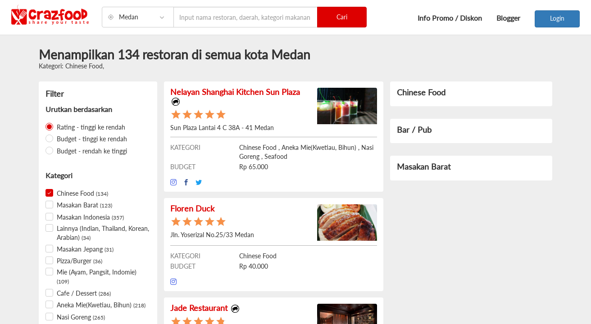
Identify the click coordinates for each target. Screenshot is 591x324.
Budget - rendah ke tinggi (92, 151)
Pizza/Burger (79, 261)
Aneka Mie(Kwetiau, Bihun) (101, 305)
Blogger (508, 18)
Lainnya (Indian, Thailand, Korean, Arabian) (103, 233)
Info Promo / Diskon (450, 18)
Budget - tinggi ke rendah (92, 139)
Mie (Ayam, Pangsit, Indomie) (96, 276)
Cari (341, 17)
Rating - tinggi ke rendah (91, 127)
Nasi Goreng (81, 317)
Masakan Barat (84, 205)
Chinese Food (82, 193)
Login (557, 18)
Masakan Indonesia (90, 217)
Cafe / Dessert (84, 293)
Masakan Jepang (85, 249)
